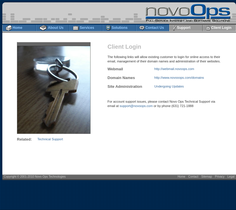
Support (181, 28)
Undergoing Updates (169, 86)
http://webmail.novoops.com (174, 69)
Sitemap (206, 176)
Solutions (117, 28)
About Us (51, 28)
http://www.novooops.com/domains (179, 77)
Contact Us (151, 28)
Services (83, 28)
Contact (193, 176)
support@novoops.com (136, 106)
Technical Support (50, 139)
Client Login (218, 28)
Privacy (220, 176)
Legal (231, 176)
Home (14, 28)
